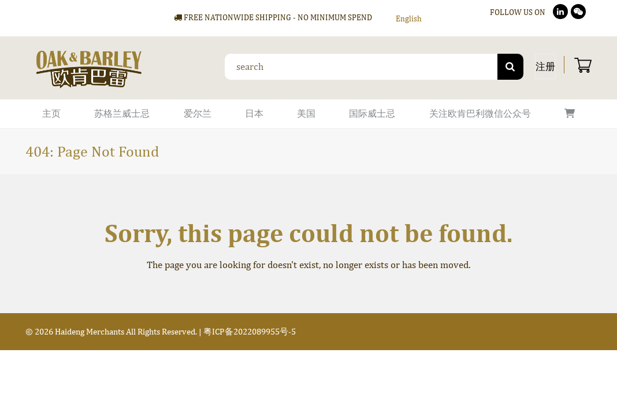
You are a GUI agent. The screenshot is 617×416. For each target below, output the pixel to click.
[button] (570, 113)
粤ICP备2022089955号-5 (249, 331)
